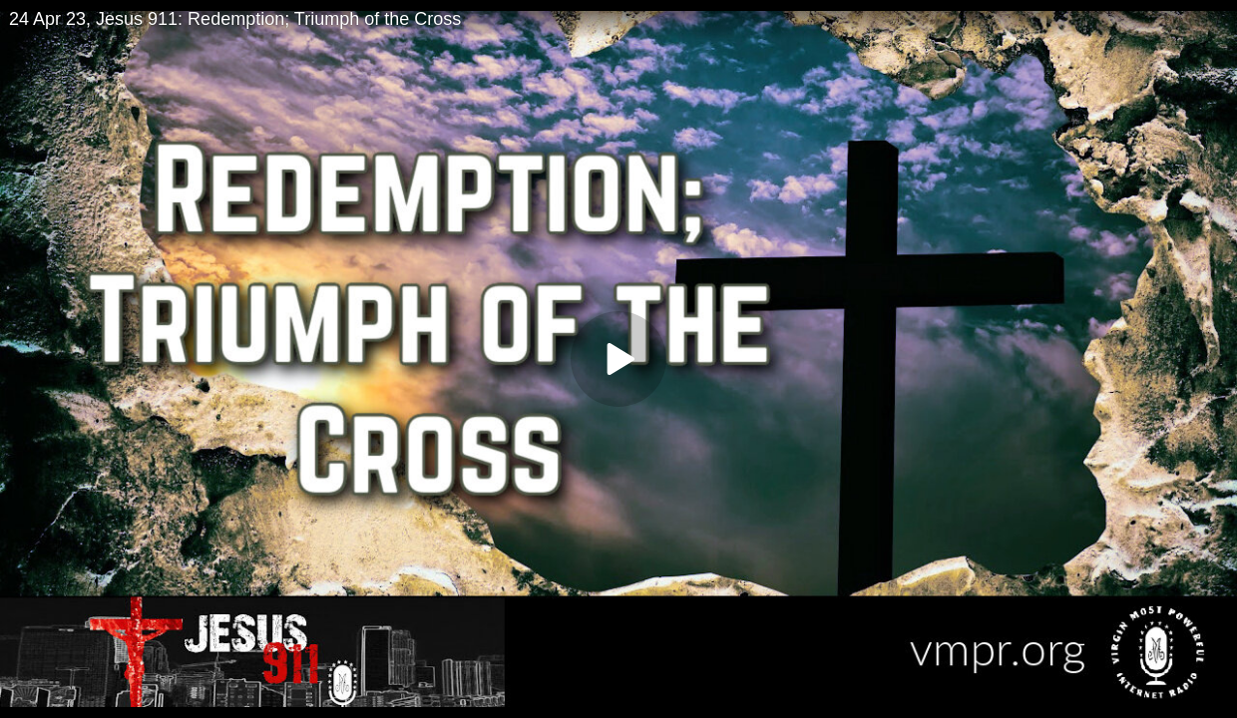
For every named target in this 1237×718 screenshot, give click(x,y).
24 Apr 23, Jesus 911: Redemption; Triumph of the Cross (235, 19)
